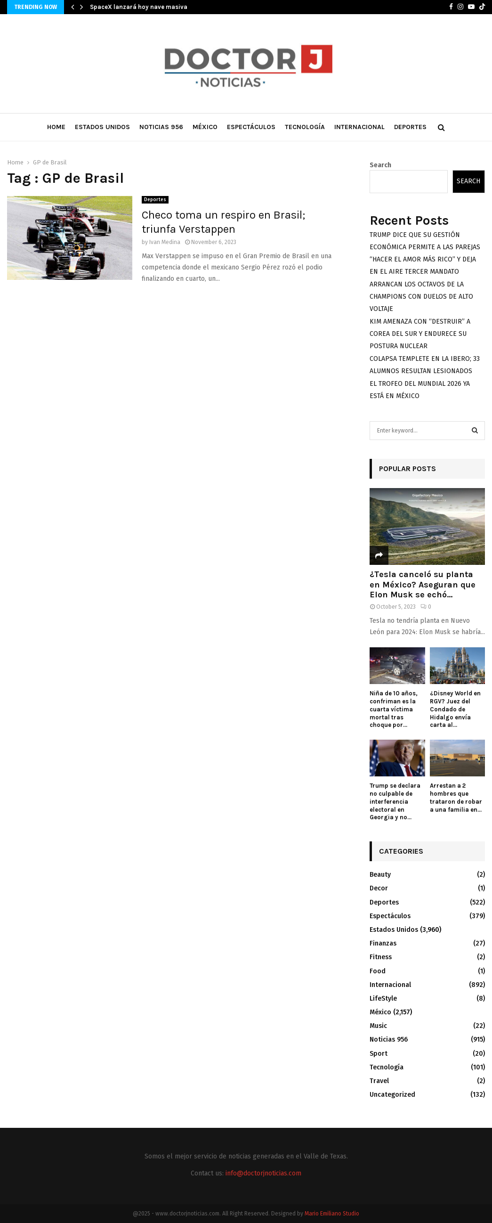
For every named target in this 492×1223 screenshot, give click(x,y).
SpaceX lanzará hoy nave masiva (138, 6)
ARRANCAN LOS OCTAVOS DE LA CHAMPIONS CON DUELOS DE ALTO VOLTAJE (421, 296)
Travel (379, 1081)
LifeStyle (383, 999)
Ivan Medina (164, 242)
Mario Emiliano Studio (332, 1213)
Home (56, 127)
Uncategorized (392, 1095)
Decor (379, 888)
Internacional (359, 127)
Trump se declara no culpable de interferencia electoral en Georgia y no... (395, 801)
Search (380, 165)
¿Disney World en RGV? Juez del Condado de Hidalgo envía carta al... (455, 709)
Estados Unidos (102, 127)
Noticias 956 (161, 127)
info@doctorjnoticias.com (263, 1173)
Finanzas (383, 943)
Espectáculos (251, 127)
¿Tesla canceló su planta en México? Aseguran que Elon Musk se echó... (423, 584)
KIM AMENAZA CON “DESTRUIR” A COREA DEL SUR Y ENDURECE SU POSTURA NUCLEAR (420, 334)
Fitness (381, 957)
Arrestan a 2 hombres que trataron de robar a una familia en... (456, 797)
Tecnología (305, 127)
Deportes (410, 127)
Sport (378, 1054)
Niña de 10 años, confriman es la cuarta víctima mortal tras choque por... (394, 709)
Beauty (380, 875)
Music (378, 1026)
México (205, 127)
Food (378, 971)
